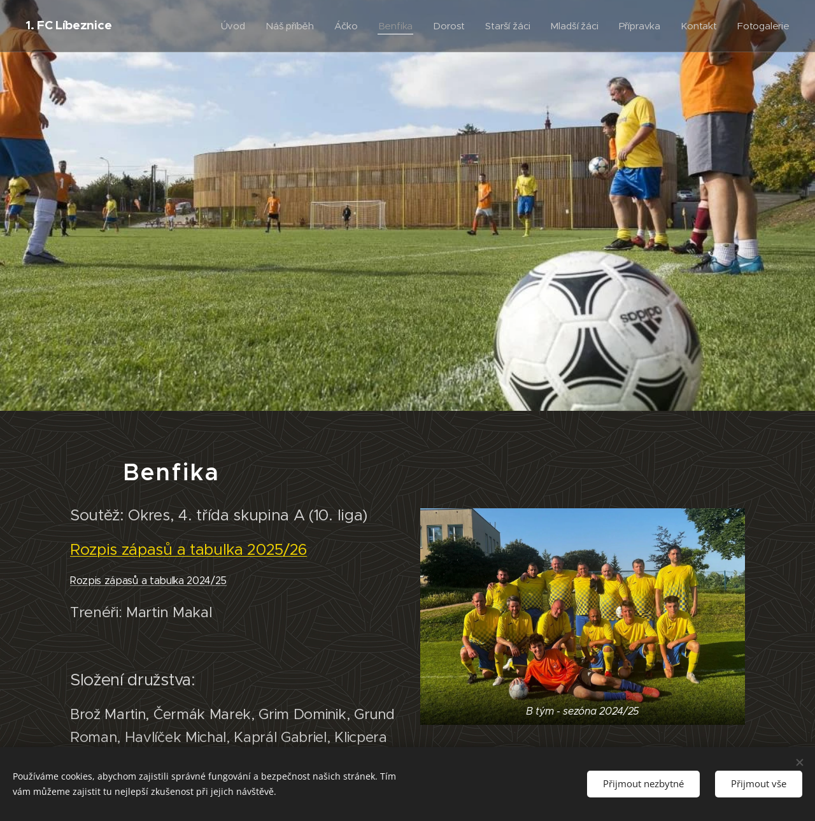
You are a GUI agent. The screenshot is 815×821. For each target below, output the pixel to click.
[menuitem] (228, 26)
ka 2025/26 (266, 549)
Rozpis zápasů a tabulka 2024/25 (148, 580)
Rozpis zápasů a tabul (148, 549)
